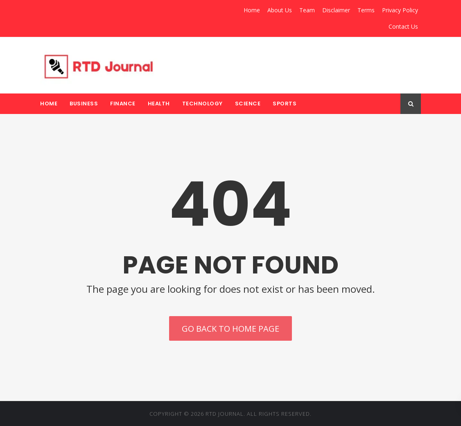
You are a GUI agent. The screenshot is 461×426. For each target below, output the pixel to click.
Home (252, 10)
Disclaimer (336, 10)
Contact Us (403, 26)
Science (248, 103)
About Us (279, 10)
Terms (366, 10)
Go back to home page (230, 328)
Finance (123, 103)
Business (84, 103)
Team (307, 10)
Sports (284, 103)
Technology (202, 103)
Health (159, 103)
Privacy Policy (400, 10)
